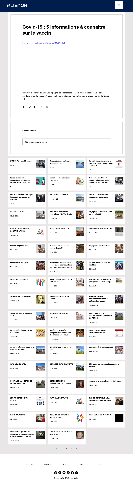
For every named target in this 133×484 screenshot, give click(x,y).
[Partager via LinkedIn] (35, 107)
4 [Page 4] (71, 449)
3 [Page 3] (66, 449)
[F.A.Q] (64, 465)
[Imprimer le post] (47, 107)
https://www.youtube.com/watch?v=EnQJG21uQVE (43, 43)
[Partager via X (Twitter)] (29, 107)
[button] (119, 5)
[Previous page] (51, 448)
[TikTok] (68, 472)
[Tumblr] (72, 472)
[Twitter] (64, 472)
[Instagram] (55, 472)
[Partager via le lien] (41, 107)
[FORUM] (81, 465)
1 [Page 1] (56, 449)
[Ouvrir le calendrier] (82, 5)
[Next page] (81, 448)
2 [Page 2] (61, 449)
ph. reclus (75, 478)
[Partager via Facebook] (23, 107)
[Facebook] (59, 472)
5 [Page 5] (76, 449)
